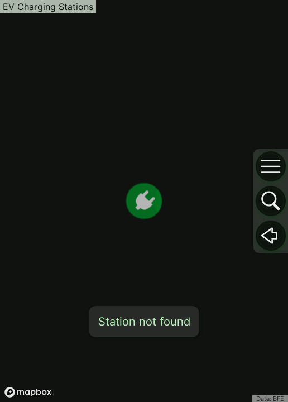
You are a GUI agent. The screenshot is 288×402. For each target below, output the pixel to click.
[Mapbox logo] (27, 392)
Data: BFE (270, 398)
